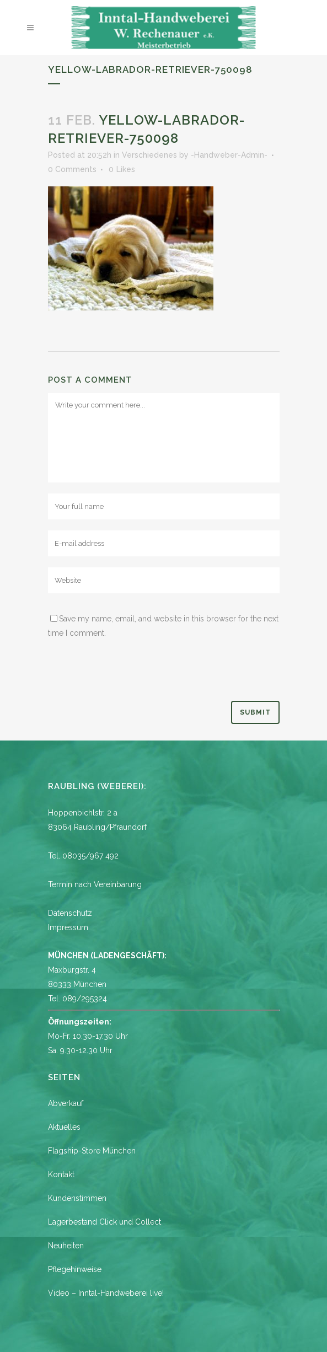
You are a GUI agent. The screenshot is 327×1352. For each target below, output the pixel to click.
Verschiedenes (149, 155)
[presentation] (132, 673)
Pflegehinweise (74, 1269)
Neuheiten (66, 1245)
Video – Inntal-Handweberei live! (106, 1293)
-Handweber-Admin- (229, 155)
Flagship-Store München (92, 1150)
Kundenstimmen (77, 1198)
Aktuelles (64, 1127)
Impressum (68, 927)
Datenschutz (70, 913)
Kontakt (61, 1174)
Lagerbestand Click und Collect (104, 1221)
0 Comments (72, 169)
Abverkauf (65, 1103)
